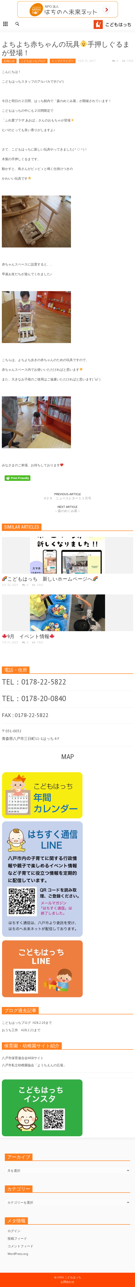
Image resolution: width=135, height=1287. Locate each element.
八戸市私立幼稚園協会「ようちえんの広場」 (34, 1065)
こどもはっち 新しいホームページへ (50, 579)
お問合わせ (67, 1282)
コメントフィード (20, 1246)
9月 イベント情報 (28, 636)
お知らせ (9, 61)
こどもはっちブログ (33, 61)
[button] (17, 23)
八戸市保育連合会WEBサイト (23, 1058)
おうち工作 (10, 1030)
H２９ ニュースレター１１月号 (67, 498)
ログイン (14, 1231)
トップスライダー (63, 61)
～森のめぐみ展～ (67, 511)
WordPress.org (18, 1254)
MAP (67, 757)
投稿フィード (17, 1238)
